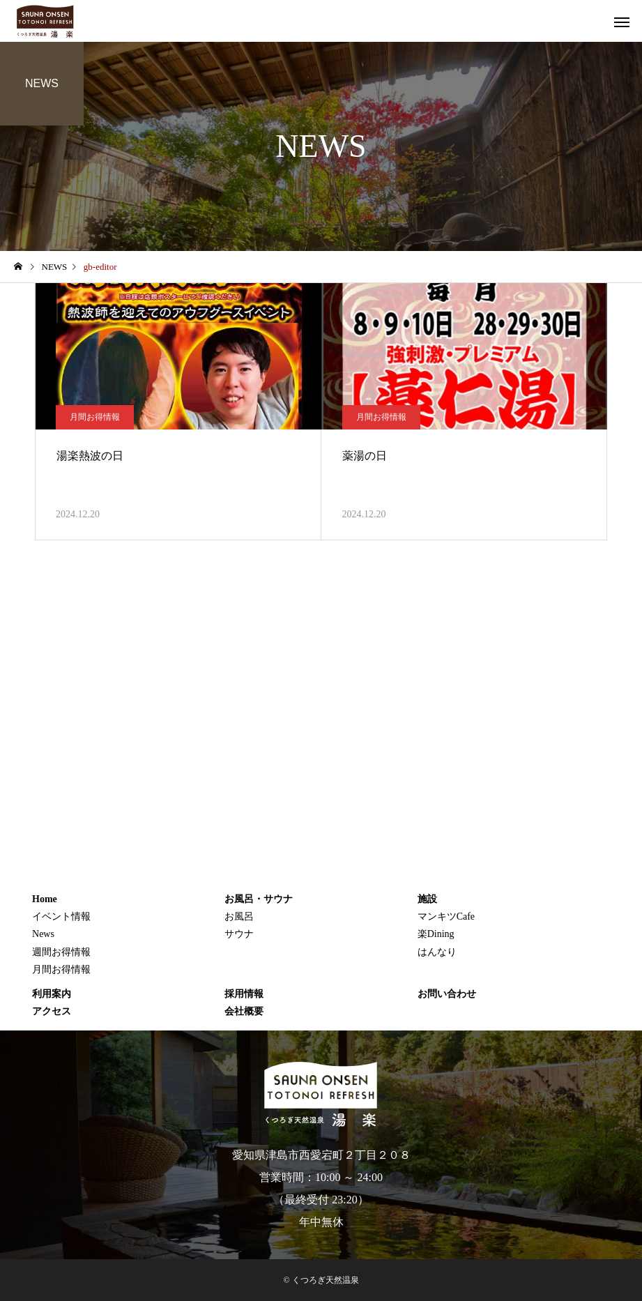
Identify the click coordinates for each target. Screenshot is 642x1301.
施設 (427, 899)
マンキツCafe (446, 916)
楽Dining (436, 934)
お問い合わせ (447, 994)
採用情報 (243, 994)
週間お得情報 (61, 952)
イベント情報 (61, 916)
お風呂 (239, 916)
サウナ (239, 934)
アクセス (51, 1011)
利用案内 (51, 994)
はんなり (437, 952)
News (43, 934)
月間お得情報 (95, 417)
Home (44, 899)
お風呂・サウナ (258, 899)
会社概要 (243, 1011)
